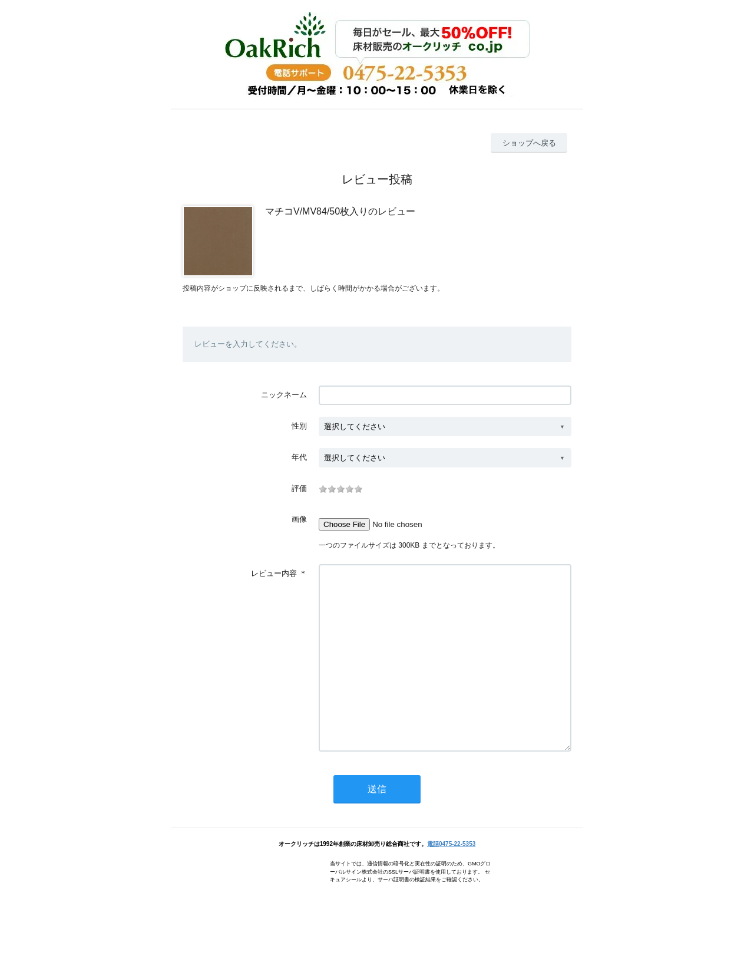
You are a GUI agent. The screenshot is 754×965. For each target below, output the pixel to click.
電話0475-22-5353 (451, 879)
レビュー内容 (274, 573)
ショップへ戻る (529, 143)
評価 (299, 488)
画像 (299, 519)
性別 (299, 425)
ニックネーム (284, 394)
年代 (299, 457)
